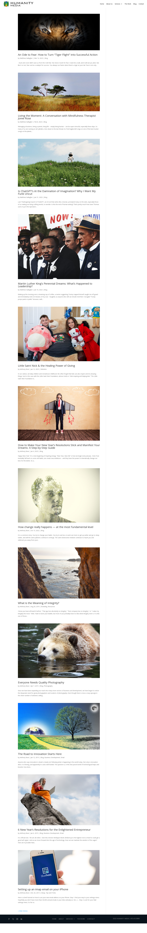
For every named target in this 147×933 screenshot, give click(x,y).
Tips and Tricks (51, 893)
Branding (44, 606)
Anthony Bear (24, 369)
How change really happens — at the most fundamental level (55, 527)
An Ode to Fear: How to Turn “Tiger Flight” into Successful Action (58, 54)
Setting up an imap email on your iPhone (43, 889)
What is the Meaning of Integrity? (38, 603)
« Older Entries (23, 911)
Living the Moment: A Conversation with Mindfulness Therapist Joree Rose (57, 117)
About (61, 919)
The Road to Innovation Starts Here (40, 754)
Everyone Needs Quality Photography (41, 682)
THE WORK (81, 919)
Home (102, 4)
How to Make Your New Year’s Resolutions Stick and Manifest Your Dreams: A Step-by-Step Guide (59, 446)
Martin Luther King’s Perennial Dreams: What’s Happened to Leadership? (55, 285)
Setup (43, 893)
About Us (109, 4)
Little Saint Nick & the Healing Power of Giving (46, 365)
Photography (48, 686)
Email (62, 757)
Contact (141, 4)
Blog (134, 4)
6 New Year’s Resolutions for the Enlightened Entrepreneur (54, 829)
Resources (51, 606)
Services (117, 4)
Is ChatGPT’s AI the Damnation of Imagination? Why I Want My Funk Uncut (57, 192)
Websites (44, 369)
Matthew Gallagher (26, 58)
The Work (128, 4)
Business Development (52, 757)
